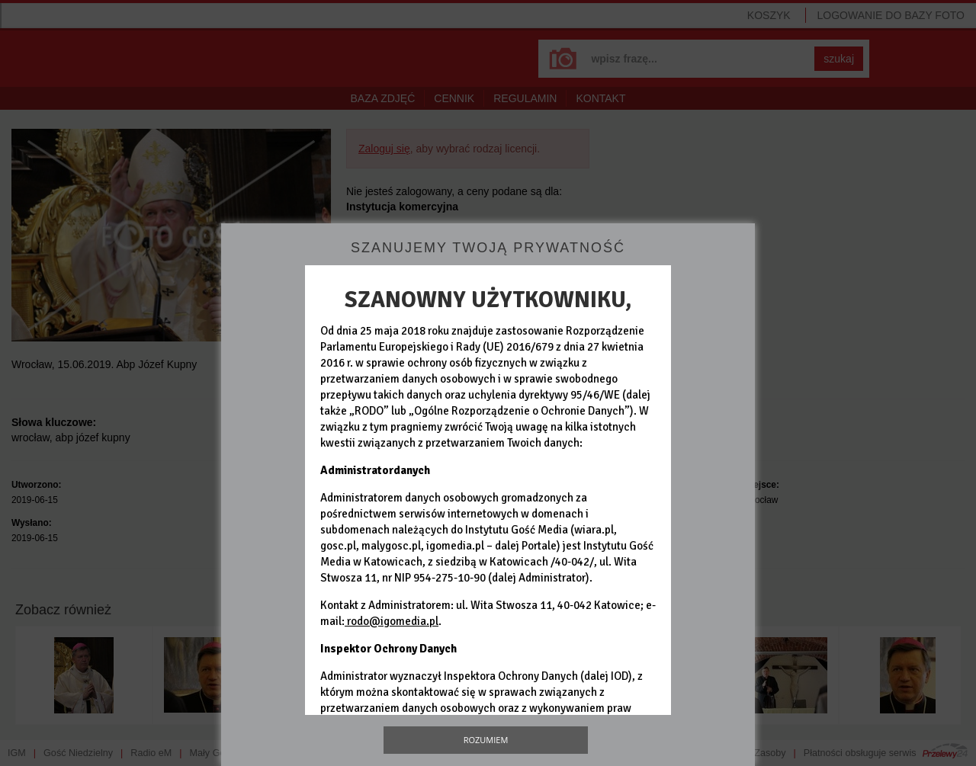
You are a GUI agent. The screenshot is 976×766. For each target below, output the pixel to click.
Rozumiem (486, 739)
